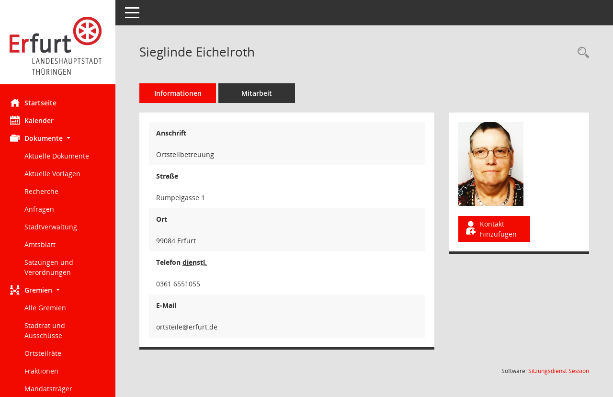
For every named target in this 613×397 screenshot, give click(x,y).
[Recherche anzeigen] (581, 53)
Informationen (182, 93)
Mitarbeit (261, 93)
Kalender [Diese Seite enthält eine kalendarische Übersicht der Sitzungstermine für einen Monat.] (36, 120)
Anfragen (43, 209)
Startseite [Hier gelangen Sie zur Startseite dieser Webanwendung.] (37, 102)
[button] (60, 138)
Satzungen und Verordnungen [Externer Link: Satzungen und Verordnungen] (53, 267)
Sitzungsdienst (558, 371)
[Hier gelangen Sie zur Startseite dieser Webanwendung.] (60, 46)
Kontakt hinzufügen (491, 228)
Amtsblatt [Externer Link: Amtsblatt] (44, 244)
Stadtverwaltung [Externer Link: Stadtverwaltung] (55, 226)
